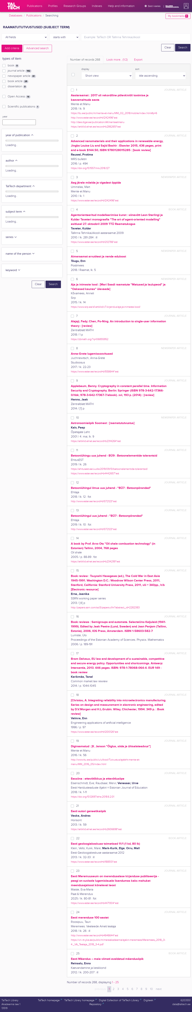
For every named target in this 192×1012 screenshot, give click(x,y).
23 (78, 871)
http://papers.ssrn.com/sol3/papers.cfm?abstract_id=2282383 (105, 607)
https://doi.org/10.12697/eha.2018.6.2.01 (92, 796)
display (85, 69)
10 (77, 418)
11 (77, 450)
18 (77, 695)
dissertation (17, 86)
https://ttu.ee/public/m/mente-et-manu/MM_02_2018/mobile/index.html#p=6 (114, 113)
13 (77, 510)
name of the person (20, 254)
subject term (16, 212)
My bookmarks (178, 16)
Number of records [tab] (85, 60)
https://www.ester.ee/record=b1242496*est (94, 200)
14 (77, 538)
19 (77, 741)
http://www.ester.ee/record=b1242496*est (94, 117)
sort (137, 69)
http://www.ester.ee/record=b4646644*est (94, 935)
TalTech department (20, 186)
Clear (167, 47)
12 (77, 482)
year (4, 116)
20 (78, 773)
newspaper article (22, 76)
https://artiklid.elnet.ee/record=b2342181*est (95, 561)
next (158, 989)
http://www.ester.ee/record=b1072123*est (94, 501)
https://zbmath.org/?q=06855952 (89, 339)
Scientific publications (23, 107)
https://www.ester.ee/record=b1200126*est (94, 731)
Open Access (19, 97)
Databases (15, 15)
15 (77, 570)
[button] (185, 6)
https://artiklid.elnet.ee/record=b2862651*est (96, 126)
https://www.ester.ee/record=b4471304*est (94, 903)
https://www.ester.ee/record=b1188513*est (94, 861)
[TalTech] (14, 6)
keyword (13, 270)
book (13, 65)
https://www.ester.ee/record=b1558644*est (94, 371)
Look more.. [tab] (117, 60)
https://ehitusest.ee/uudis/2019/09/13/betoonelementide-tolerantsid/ (109, 469)
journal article (20, 71)
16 (77, 616)
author (12, 160)
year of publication (20, 135)
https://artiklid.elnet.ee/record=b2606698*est (96, 829)
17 (77, 653)
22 (78, 838)
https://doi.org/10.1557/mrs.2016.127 (90, 168)
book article (18, 81)
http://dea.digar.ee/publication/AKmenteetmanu (97, 122)
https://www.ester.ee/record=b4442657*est (95, 473)
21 (77, 806)
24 (78, 912)
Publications (33, 15)
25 (78, 953)
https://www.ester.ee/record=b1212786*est (94, 242)
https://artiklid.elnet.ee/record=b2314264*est (96, 441)
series (11, 237)
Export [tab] (138, 60)
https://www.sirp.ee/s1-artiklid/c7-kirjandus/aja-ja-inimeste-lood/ (105, 306)
